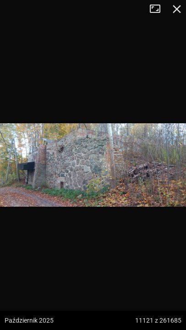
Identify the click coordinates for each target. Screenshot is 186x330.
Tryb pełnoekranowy (158, 9)
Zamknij (177, 9)
